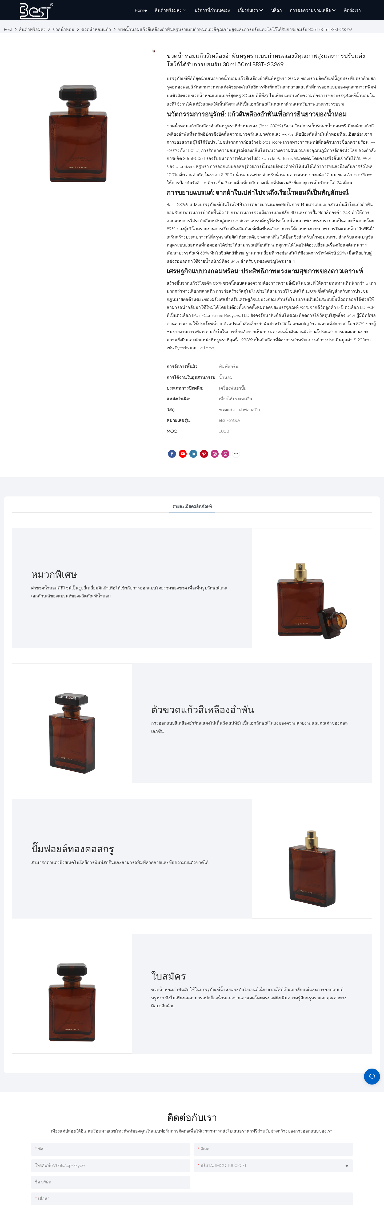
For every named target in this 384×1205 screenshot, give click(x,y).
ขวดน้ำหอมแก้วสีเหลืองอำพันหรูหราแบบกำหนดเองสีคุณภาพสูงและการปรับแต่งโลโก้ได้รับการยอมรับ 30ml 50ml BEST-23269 (235, 29)
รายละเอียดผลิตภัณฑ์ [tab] (192, 506)
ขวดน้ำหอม (63, 29)
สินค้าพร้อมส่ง (32, 29)
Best (8, 29)
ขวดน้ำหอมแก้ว (96, 29)
